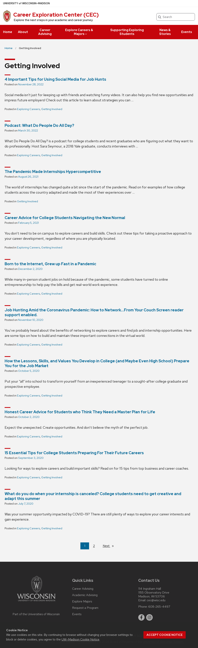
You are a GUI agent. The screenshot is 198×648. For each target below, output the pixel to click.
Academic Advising (85, 595)
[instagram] (149, 617)
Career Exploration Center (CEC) (56, 14)
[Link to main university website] (36, 602)
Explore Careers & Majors (79, 32)
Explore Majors (82, 601)
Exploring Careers (28, 109)
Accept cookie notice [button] (165, 635)
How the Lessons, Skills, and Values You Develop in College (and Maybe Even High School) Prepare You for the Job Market (97, 363)
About (23, 32)
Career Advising (45, 32)
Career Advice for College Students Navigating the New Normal (65, 217)
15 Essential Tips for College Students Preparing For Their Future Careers (74, 452)
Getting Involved (51, 109)
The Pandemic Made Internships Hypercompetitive (53, 171)
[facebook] (141, 617)
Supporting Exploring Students (127, 32)
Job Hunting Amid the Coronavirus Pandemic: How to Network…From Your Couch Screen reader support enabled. (94, 312)
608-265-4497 (159, 607)
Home (7, 32)
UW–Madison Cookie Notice (80, 639)
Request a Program (85, 608)
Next (110, 546)
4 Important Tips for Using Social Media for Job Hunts (55, 79)
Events (186, 32)
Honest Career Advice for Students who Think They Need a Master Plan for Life (80, 411)
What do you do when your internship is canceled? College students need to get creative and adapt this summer (93, 496)
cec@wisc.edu (156, 600)
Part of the (36, 614)
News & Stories (165, 32)
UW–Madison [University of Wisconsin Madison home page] (26, 3)
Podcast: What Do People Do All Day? (39, 125)
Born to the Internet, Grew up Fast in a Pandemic (50, 263)
